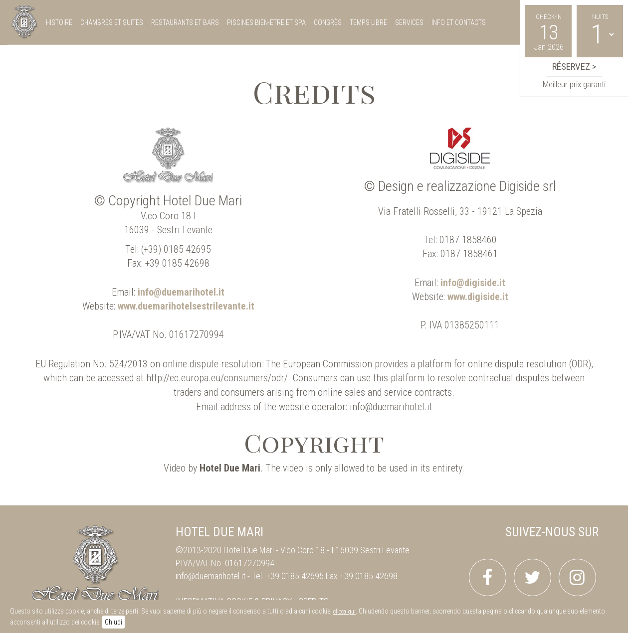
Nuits (600, 16)
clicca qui (344, 611)
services (409, 22)
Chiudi (113, 622)
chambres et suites (111, 22)
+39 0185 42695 (295, 576)
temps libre (368, 22)
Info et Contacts (458, 22)
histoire (59, 22)
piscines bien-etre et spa (266, 22)
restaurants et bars (185, 22)
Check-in (549, 16)
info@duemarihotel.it (391, 407)
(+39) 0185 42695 (176, 249)
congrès (328, 22)
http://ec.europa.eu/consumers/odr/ (217, 378)
